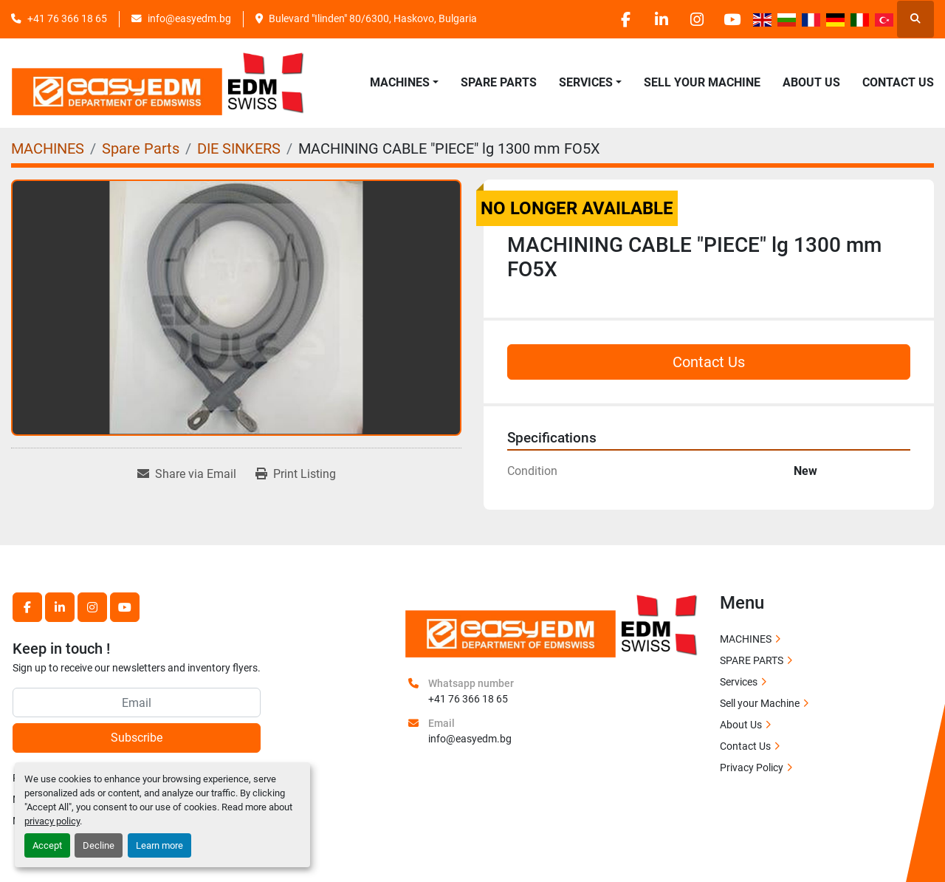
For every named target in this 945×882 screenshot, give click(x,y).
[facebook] (617, 19)
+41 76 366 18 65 (67, 18)
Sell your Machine (702, 82)
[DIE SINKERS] (239, 148)
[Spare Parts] (140, 148)
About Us (811, 82)
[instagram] (693, 19)
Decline (98, 845)
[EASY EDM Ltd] (552, 624)
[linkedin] (655, 19)
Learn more (159, 845)
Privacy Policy (751, 767)
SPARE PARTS (499, 82)
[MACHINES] (47, 148)
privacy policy (52, 821)
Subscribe (136, 738)
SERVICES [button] (586, 82)
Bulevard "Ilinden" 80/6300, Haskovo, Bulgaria (373, 18)
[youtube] (730, 19)
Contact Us (898, 82)
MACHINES (400, 82)
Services (738, 682)
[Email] (137, 702)
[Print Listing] (296, 474)
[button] (404, 83)
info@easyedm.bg (189, 18)
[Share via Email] (187, 474)
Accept (47, 845)
